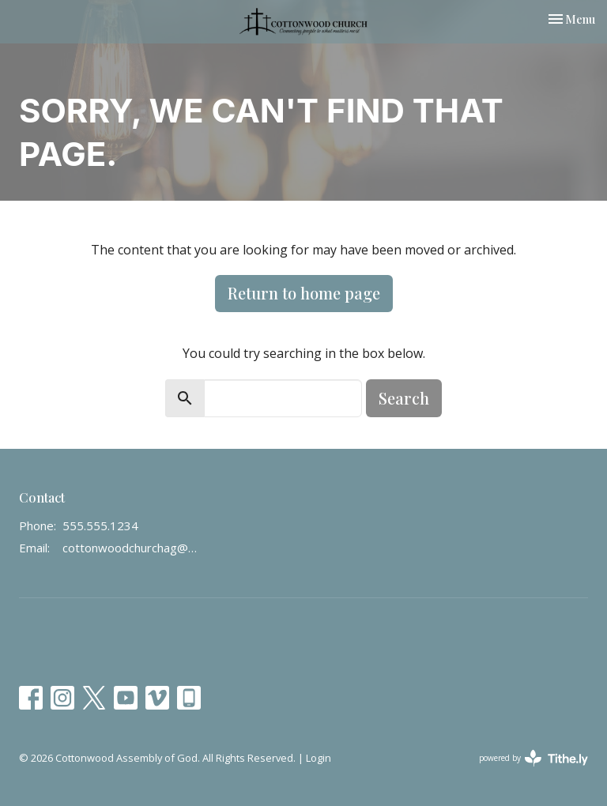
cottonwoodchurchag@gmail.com (130, 548)
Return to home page (304, 292)
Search (404, 398)
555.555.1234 (100, 525)
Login (318, 758)
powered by (533, 758)
